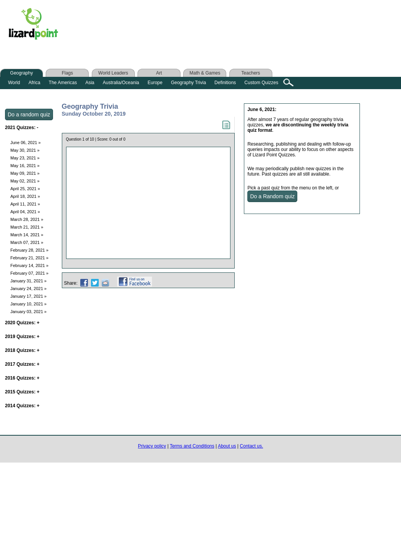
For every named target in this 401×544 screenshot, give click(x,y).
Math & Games (204, 73)
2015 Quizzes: (22, 392)
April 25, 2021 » (25, 188)
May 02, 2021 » (25, 181)
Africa (34, 82)
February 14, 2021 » (29, 265)
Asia (89, 82)
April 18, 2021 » (25, 196)
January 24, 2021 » (28, 288)
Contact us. (251, 446)
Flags (67, 73)
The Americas (63, 82)
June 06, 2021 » (25, 142)
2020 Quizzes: (22, 322)
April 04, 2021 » (25, 211)
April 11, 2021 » (25, 204)
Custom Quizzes (261, 82)
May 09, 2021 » (25, 173)
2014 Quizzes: (22, 405)
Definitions (225, 82)
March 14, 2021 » (26, 234)
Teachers (250, 73)
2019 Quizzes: (22, 336)
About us (227, 446)
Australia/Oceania (121, 82)
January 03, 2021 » (28, 311)
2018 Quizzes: (22, 350)
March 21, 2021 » (26, 227)
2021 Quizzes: (21, 127)
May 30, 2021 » (25, 150)
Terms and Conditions (192, 446)
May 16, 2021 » (25, 165)
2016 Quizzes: (22, 378)
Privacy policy (152, 446)
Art (159, 73)
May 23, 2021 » (25, 158)
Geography (21, 73)
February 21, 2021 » (29, 257)
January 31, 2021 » (28, 281)
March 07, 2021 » (26, 242)
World (14, 82)
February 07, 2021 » (29, 273)
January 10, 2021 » (28, 304)
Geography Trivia (188, 82)
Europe (154, 82)
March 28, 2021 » (26, 219)
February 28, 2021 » (29, 250)
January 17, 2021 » (28, 296)
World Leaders (113, 73)
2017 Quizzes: (22, 364)
